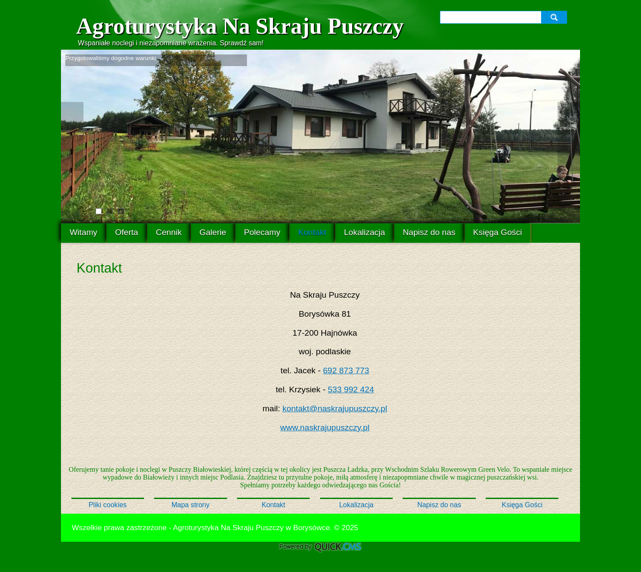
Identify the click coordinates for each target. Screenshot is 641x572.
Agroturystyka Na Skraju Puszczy (240, 26)
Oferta (126, 232)
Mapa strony (190, 504)
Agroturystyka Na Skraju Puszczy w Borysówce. (252, 527)
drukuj (565, 526)
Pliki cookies (108, 504)
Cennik (169, 232)
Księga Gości (497, 232)
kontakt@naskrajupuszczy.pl (334, 408)
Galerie (212, 232)
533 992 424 (351, 389)
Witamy (83, 232)
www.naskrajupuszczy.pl (325, 427)
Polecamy (262, 232)
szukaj (555, 17)
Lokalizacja (364, 232)
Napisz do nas (429, 232)
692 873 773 (346, 370)
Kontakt (312, 232)
